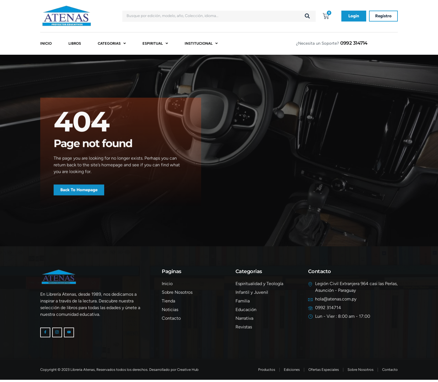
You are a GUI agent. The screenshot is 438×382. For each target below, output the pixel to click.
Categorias (112, 44)
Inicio (46, 44)
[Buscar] (307, 16)
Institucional (201, 44)
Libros (74, 44)
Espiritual (155, 44)
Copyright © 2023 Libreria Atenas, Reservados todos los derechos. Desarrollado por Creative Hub (119, 372)
